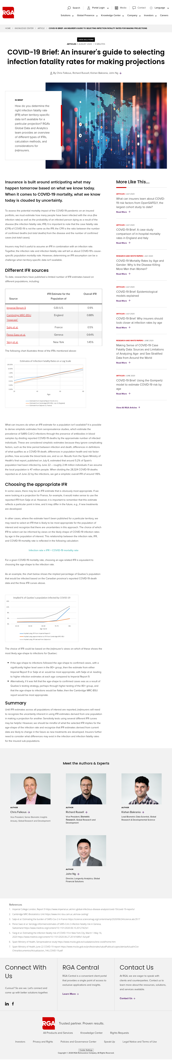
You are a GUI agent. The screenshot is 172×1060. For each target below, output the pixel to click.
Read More (123, 212)
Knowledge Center (111, 15)
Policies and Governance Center (78, 1042)
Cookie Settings (86, 1050)
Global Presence (85, 15)
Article (41, 29)
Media (123, 8)
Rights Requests (119, 1033)
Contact (142, 8)
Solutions (65, 15)
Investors (148, 15)
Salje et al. (12, 328)
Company (132, 15)
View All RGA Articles (126, 408)
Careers (164, 15)
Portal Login (96, 8)
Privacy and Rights (43, 1042)
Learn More (70, 994)
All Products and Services (58, 1033)
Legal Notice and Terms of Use (140, 1042)
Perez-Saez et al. (16, 335)
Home (8, 29)
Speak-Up (109, 1042)
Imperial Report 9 (16, 308)
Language (158, 8)
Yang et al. (12, 343)
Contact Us (128, 999)
